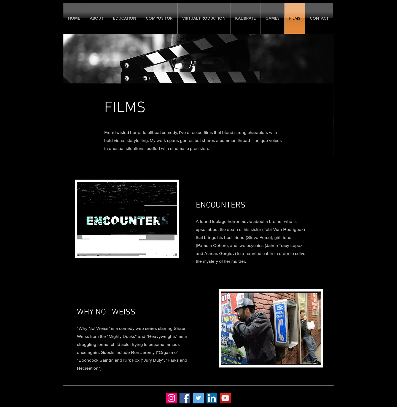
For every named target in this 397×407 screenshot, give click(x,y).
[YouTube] (225, 398)
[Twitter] (198, 398)
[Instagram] (171, 398)
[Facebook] (184, 398)
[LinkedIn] (211, 398)
